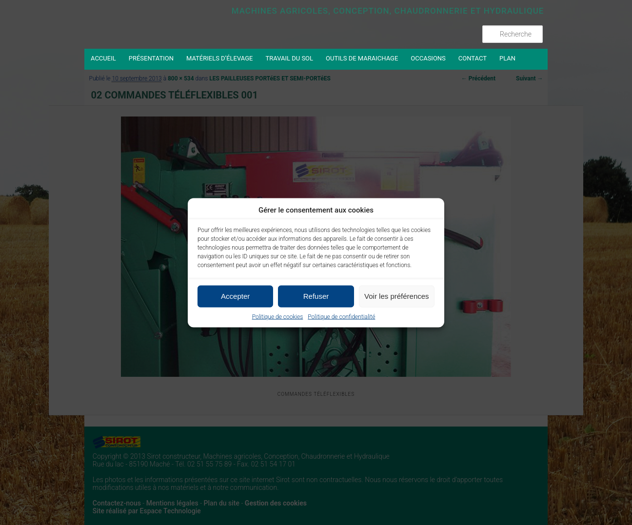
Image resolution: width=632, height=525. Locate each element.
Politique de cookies (277, 316)
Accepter (235, 296)
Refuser (316, 296)
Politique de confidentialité (341, 316)
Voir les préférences (396, 296)
